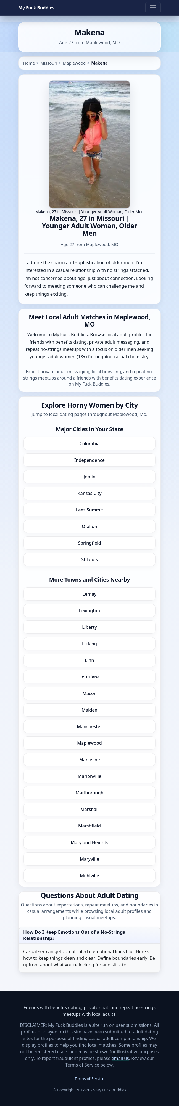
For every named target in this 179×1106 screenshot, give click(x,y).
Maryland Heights (89, 842)
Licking (89, 644)
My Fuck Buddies (36, 8)
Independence (89, 460)
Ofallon (89, 526)
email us (120, 1058)
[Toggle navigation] (153, 7)
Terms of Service (89, 1078)
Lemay (89, 594)
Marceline (89, 760)
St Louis (89, 559)
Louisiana (89, 677)
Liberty (89, 627)
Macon (89, 693)
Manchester (89, 726)
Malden (89, 710)
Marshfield (89, 826)
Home (29, 63)
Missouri (48, 63)
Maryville (89, 859)
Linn (89, 660)
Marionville (89, 776)
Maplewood (74, 63)
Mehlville (89, 875)
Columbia (90, 444)
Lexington (89, 611)
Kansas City (89, 493)
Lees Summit (89, 510)
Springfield (89, 543)
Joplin (89, 477)
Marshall (89, 809)
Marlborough (90, 793)
